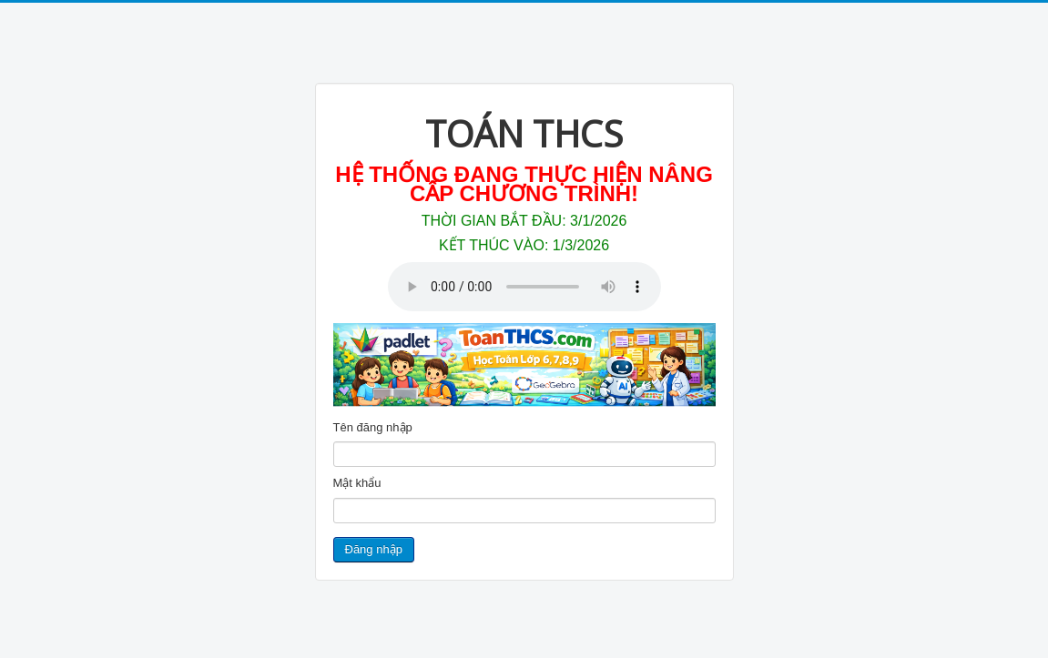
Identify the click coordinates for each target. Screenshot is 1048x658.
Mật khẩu (357, 483)
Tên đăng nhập (372, 427)
